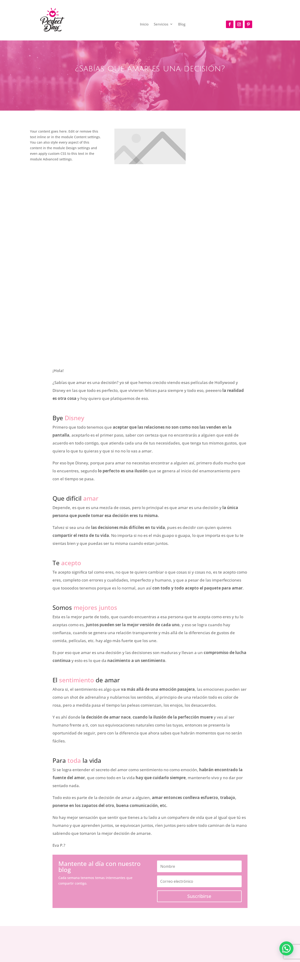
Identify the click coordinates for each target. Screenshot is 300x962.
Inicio (144, 24)
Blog (181, 24)
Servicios (161, 24)
